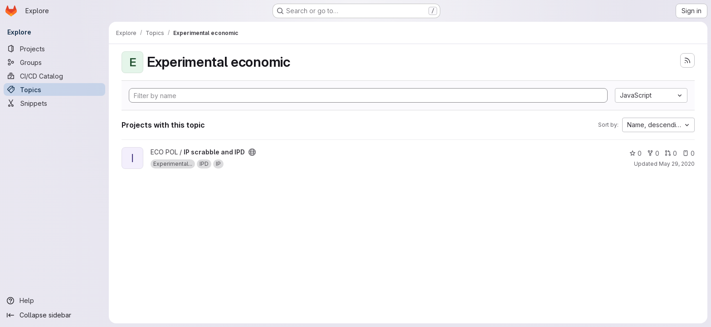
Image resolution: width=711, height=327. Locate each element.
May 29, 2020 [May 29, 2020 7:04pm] (677, 163)
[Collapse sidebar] (54, 315)
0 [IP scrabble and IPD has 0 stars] (635, 153)
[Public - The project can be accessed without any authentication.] (252, 152)
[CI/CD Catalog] (54, 75)
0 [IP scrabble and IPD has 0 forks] (653, 153)
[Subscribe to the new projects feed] (687, 60)
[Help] (54, 300)
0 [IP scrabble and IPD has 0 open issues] (688, 153)
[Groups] (54, 62)
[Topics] (54, 89)
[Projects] (54, 48)
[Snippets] (54, 103)
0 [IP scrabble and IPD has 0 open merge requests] (671, 153)
